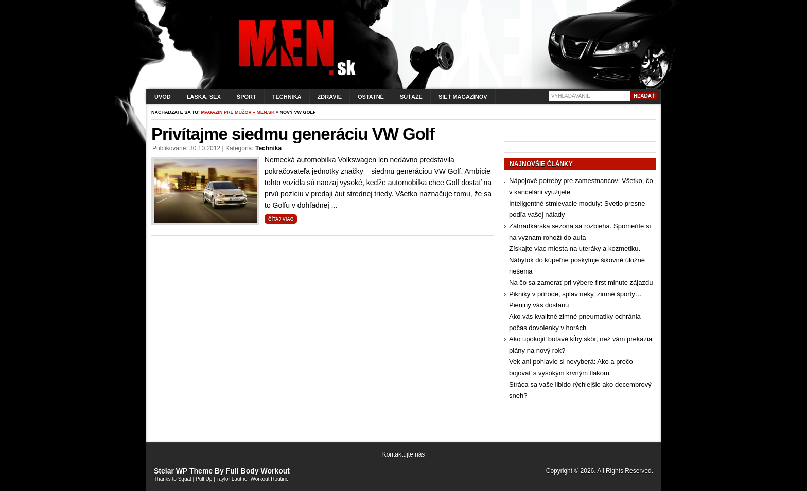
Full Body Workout (258, 471)
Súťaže (411, 97)
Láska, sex (204, 97)
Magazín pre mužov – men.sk (238, 112)
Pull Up (204, 479)
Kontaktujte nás (403, 454)
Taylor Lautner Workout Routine (252, 479)
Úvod (162, 97)
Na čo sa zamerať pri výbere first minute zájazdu (581, 282)
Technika (287, 97)
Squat (184, 479)
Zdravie (330, 97)
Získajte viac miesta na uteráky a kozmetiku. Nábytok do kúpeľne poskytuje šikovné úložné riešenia (577, 260)
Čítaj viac (280, 219)
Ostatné (371, 97)
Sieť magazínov (462, 97)
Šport (246, 97)
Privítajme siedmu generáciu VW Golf (292, 133)
